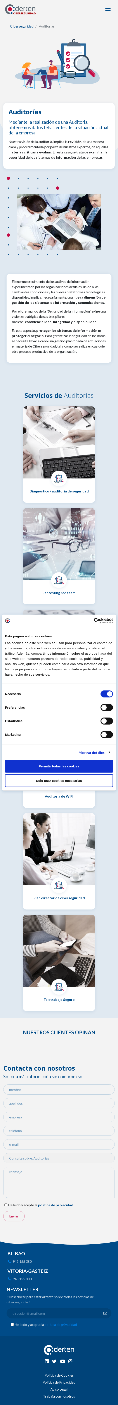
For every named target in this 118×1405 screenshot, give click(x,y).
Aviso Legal (59, 1389)
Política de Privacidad (59, 1382)
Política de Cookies (59, 1375)
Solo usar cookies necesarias (59, 780)
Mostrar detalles (92, 752)
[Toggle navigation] (109, 9)
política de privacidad (61, 1324)
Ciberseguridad (21, 26)
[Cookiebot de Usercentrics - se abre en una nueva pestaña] (94, 621)
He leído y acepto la (22, 1205)
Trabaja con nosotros (59, 1396)
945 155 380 (22, 1261)
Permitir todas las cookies (59, 766)
